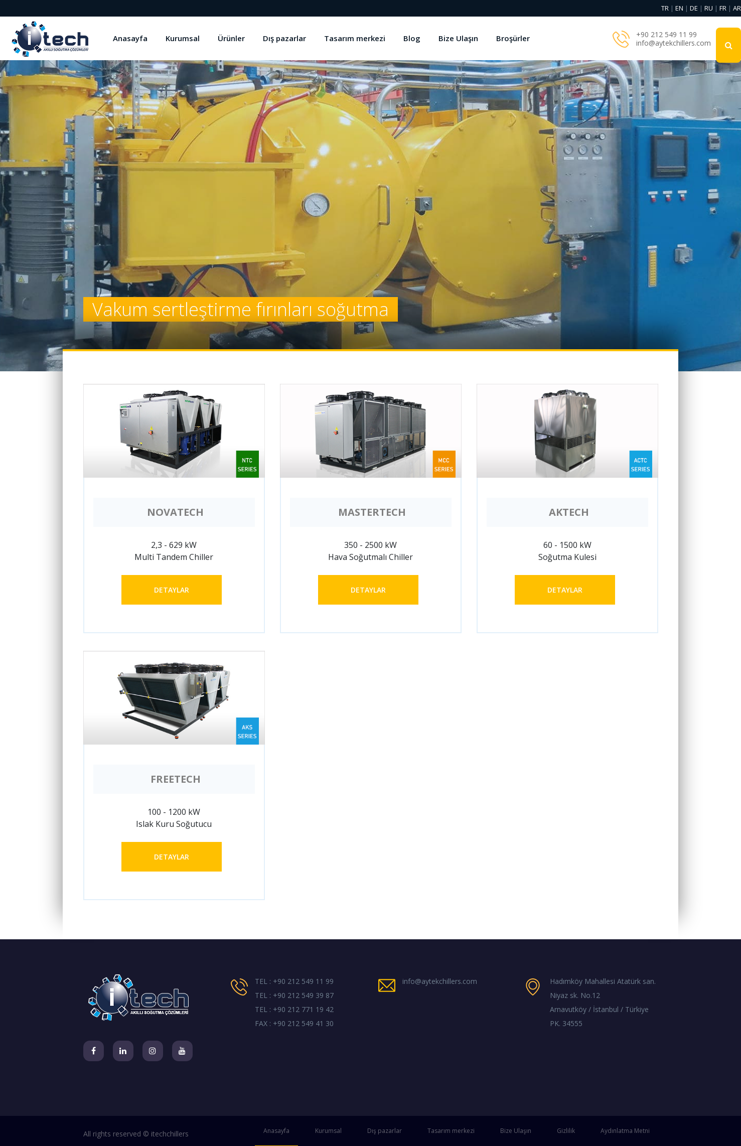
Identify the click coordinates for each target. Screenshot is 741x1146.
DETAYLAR (171, 590)
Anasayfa (130, 38)
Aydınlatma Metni (625, 1130)
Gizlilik (566, 1130)
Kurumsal (183, 38)
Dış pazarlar (284, 38)
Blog (411, 38)
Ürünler (231, 38)
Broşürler (513, 38)
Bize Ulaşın (458, 38)
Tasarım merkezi (354, 38)
